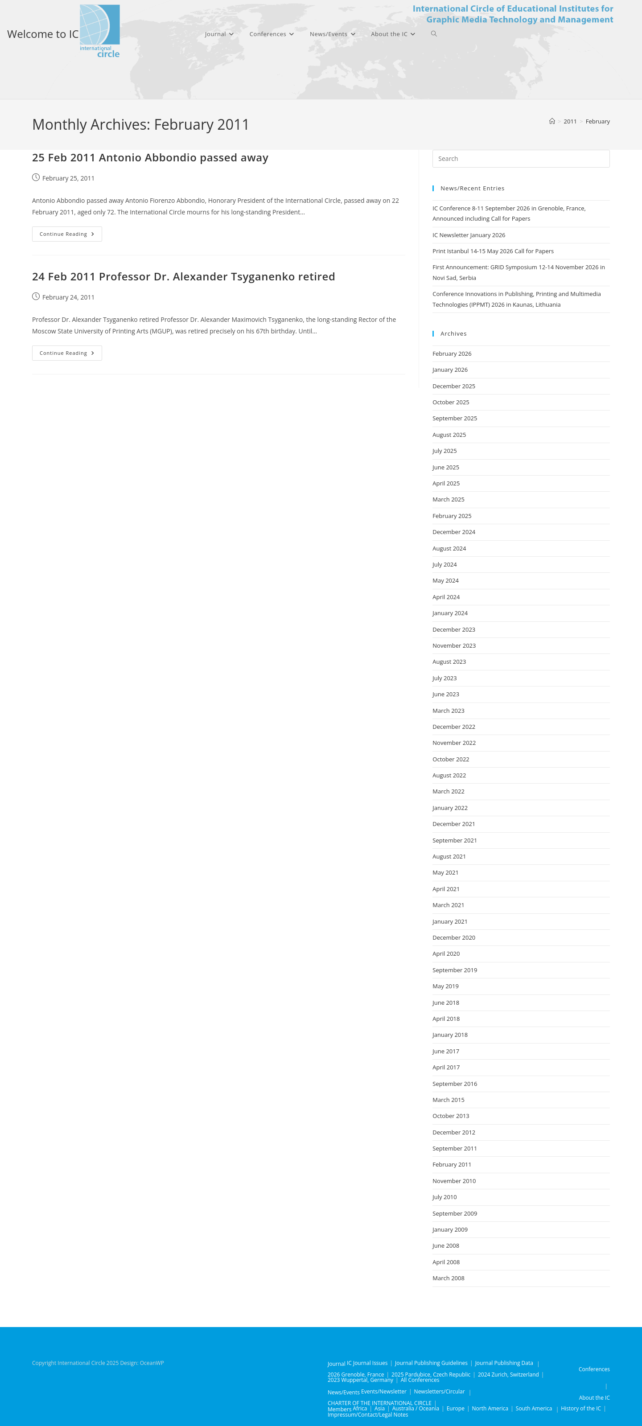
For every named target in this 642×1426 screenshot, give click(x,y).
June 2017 (445, 1051)
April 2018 (446, 1019)
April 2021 (446, 889)
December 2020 (453, 937)
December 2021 (453, 824)
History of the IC (581, 1408)
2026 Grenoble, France (356, 1374)
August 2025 (449, 435)
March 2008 (448, 1278)
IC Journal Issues (367, 1363)
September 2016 (454, 1084)
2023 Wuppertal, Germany (360, 1380)
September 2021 (454, 840)
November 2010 (454, 1181)
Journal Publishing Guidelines (431, 1363)
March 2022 (448, 791)
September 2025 (454, 418)
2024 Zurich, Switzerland (508, 1374)
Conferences (594, 1369)
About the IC (594, 1397)
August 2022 (449, 775)
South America (534, 1408)
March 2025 (448, 499)
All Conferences (420, 1380)
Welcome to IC (43, 33)
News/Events (344, 1392)
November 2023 (454, 645)
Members (339, 1409)
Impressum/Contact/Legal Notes (368, 1414)
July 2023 (444, 678)
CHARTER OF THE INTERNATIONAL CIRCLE (380, 1403)
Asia (379, 1408)
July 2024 (444, 564)
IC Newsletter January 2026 (468, 235)
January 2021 (450, 921)
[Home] (552, 121)
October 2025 (450, 402)
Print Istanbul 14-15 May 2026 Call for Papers (493, 251)
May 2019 (445, 986)
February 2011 (451, 1164)
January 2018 (450, 1035)
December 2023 (453, 629)
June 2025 (445, 467)
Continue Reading (71, 236)
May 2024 (445, 580)
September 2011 (454, 1148)
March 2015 (448, 1100)
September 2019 (454, 970)
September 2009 (454, 1213)
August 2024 (449, 548)
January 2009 (450, 1229)
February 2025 (451, 516)
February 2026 (451, 353)
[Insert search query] (521, 159)
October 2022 (450, 759)
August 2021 (449, 856)
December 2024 (453, 532)
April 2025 (446, 483)
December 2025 (453, 386)
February (598, 121)
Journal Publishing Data (504, 1363)
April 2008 (446, 1262)
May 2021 (445, 872)
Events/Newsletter (384, 1391)
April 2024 (446, 597)
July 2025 (444, 451)
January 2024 (450, 613)
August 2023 (449, 662)
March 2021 (448, 905)
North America (490, 1408)
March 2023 (448, 711)
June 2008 (445, 1245)
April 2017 (446, 1067)
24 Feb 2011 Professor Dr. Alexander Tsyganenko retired (184, 276)
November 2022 (454, 743)
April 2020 (446, 953)
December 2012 (453, 1132)
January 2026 (450, 370)
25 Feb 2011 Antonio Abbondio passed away (150, 157)
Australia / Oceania (415, 1408)
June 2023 (445, 694)
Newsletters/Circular (439, 1391)
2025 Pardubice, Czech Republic (430, 1374)
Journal (337, 1364)
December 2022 (453, 727)
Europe (456, 1408)
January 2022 (450, 808)
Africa (360, 1408)
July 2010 (444, 1197)
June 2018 (445, 1003)
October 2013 (450, 1116)
